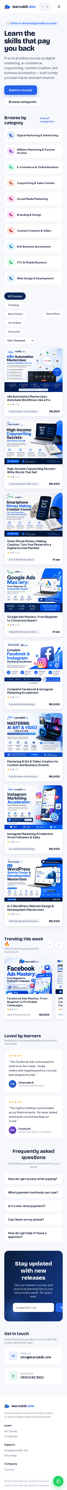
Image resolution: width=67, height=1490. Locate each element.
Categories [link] (11, 1436)
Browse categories (22, 102)
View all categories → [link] (48, 119)
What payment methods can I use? (33, 1192)
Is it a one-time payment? (26, 1206)
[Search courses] (45, 7)
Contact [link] (9, 1469)
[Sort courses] (19, 340)
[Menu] (59, 6)
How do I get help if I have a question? (27, 1235)
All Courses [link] (10, 1431)
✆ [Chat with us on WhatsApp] (58, 1481)
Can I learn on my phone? (26, 1219)
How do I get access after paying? (32, 1179)
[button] (33, 382)
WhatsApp (10, 1455)
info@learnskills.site (16, 1450)
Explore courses (20, 90)
